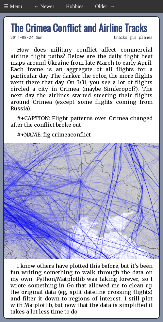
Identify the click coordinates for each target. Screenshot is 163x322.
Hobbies (74, 6)
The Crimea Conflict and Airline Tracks (78, 27)
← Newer (44, 6)
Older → (105, 6)
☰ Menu (13, 6)
